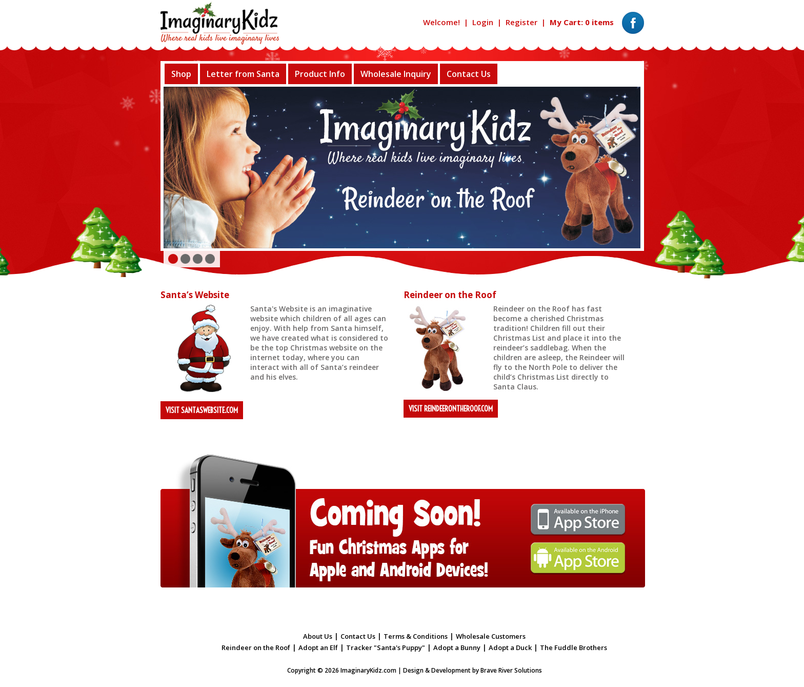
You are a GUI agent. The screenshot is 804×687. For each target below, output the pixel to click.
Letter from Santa (243, 74)
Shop (181, 74)
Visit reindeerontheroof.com (451, 409)
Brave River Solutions (511, 670)
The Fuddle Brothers (573, 647)
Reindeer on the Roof (256, 647)
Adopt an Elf (318, 647)
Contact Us (469, 74)
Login (482, 22)
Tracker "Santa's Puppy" (385, 647)
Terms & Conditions (416, 636)
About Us (317, 636)
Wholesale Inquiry (395, 74)
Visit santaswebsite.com (202, 410)
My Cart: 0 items (582, 22)
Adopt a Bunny (456, 647)
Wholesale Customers (491, 636)
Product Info (320, 74)
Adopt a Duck (510, 647)
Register (521, 22)
